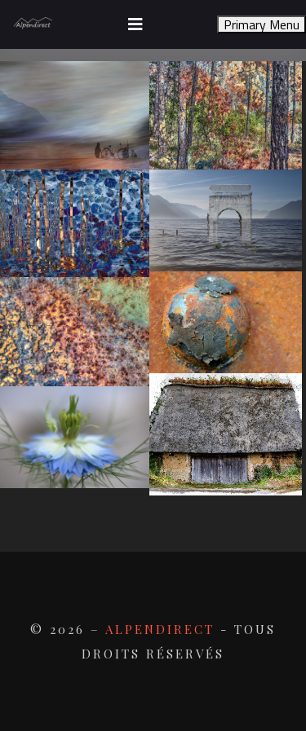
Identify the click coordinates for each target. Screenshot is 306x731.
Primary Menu (261, 24)
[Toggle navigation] (135, 24)
